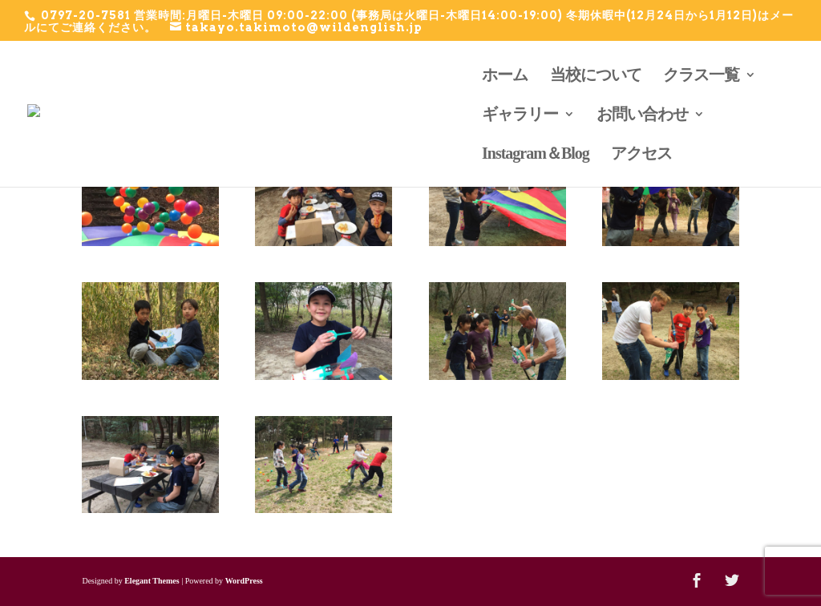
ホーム (505, 76)
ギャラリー (520, 115)
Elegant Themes (151, 580)
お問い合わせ (642, 115)
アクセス (641, 154)
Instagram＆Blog (535, 154)
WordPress (244, 580)
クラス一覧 (701, 76)
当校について (595, 76)
